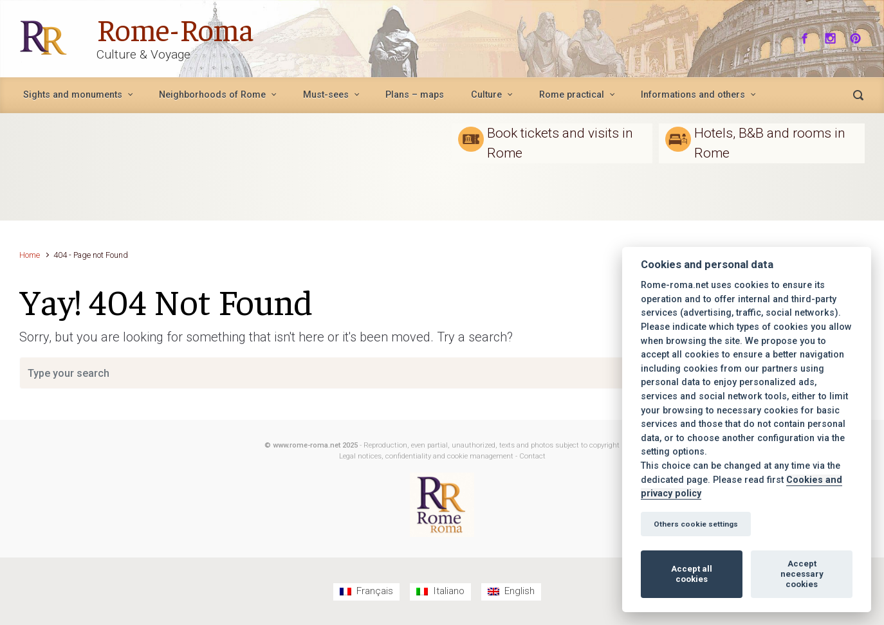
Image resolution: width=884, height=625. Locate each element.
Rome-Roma (175, 28)
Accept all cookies (691, 574)
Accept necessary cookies (802, 574)
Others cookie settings (696, 524)
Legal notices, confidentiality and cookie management (426, 456)
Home (29, 255)
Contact (532, 456)
